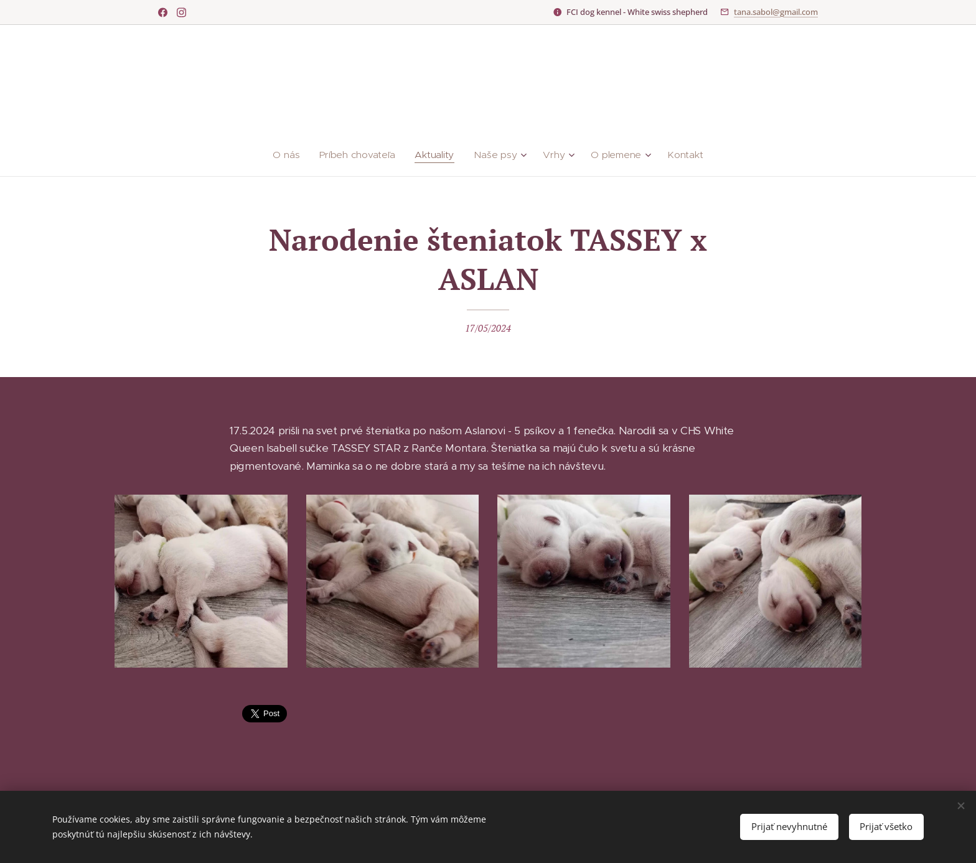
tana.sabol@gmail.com (776, 11)
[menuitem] (292, 154)
